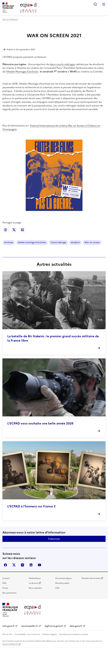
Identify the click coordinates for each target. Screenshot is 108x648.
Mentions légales (49, 634)
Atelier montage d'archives (32, 242)
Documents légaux (63, 578)
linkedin (31, 565)
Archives (8, 242)
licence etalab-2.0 (10, 644)
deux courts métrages (62, 64)
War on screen (92, 242)
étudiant (75, 242)
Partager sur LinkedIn (22, 230)
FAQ (4, 583)
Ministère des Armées (91, 578)
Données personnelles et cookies (73, 634)
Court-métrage (58, 242)
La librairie (33, 583)
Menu (104, 4)
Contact (6, 578)
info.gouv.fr (8, 626)
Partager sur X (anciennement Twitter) (14, 230)
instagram (22, 565)
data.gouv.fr (76, 626)
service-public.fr (29, 626)
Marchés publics (62, 583)
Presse (5, 588)
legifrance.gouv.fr (54, 626)
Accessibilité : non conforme (27, 634)
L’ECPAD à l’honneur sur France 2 (31, 506)
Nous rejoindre (35, 588)
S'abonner (54, 539)
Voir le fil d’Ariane (10, 19)
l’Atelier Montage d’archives (22, 71)
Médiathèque (35, 578)
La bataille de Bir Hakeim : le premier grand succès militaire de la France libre (53, 338)
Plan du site (7, 634)
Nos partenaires (9, 593)
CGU (57, 588)
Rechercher (95, 4)
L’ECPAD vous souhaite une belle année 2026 (40, 423)
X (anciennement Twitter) (14, 565)
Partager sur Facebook (5, 230)
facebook (5, 565)
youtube (39, 565)
